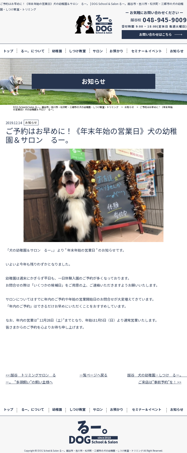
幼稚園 (57, 51)
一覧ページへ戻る (93, 374)
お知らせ (177, 51)
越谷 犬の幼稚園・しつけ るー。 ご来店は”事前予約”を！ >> (154, 378)
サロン (98, 51)
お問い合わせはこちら (155, 34)
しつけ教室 (77, 51)
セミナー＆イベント (146, 51)
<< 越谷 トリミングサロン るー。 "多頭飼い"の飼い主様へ (31, 378)
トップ (8, 51)
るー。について (33, 51)
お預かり (116, 51)
